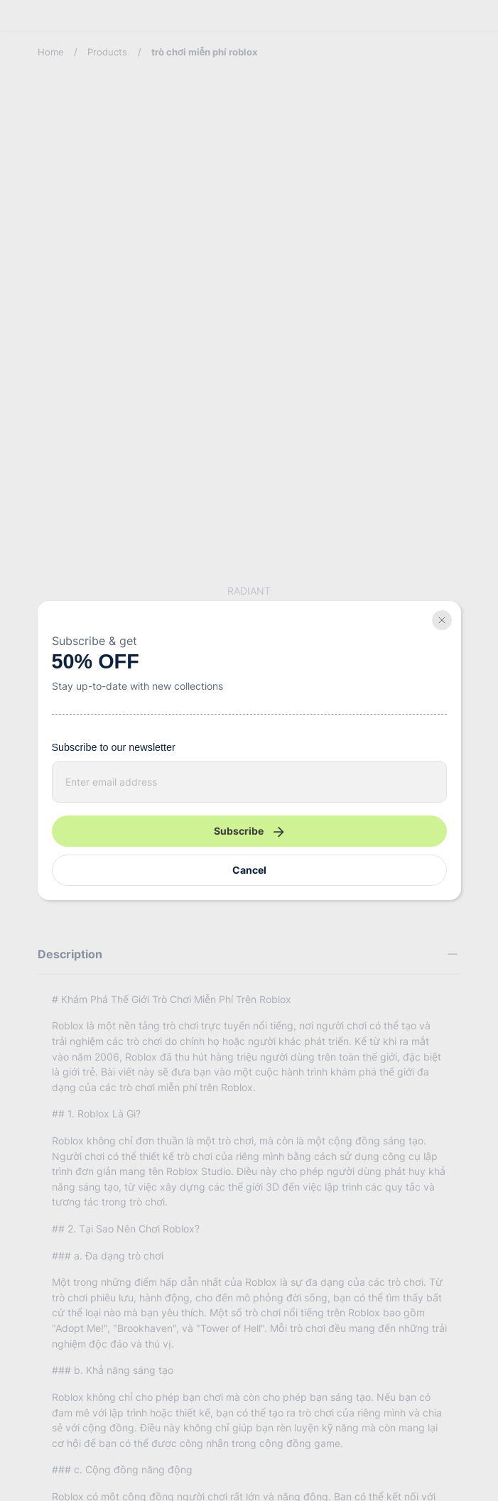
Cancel (249, 870)
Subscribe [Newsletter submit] (248, 831)
